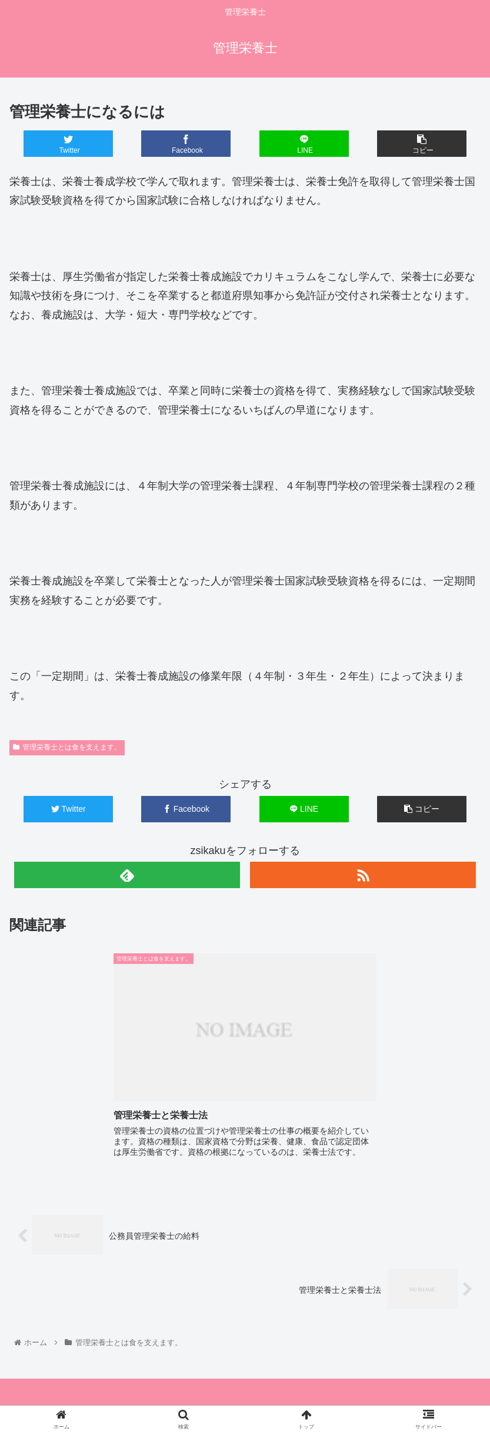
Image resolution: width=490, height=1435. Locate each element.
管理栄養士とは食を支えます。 (67, 747)
